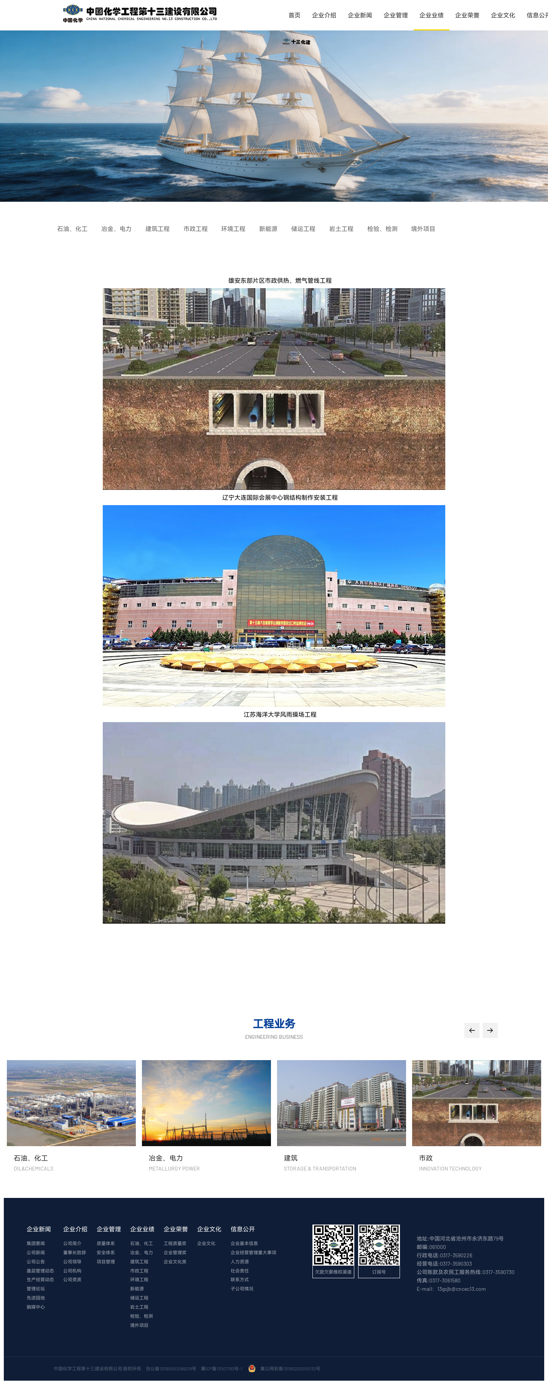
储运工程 (139, 1298)
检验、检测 (141, 1316)
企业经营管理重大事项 (253, 1252)
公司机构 (72, 1271)
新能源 (137, 1289)
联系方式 (240, 1280)
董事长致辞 (74, 1252)
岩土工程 (139, 1307)
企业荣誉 (467, 15)
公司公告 (36, 1262)
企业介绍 (324, 15)
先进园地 (36, 1298)
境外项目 (139, 1325)
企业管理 (396, 15)
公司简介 (72, 1243)
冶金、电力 (141, 1252)
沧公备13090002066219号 (171, 1368)
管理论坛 (36, 1289)
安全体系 (106, 1252)
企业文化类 (175, 1262)
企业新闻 (360, 15)
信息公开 (243, 1229)
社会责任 (240, 1271)
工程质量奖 (175, 1243)
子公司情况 (242, 1289)
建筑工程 (139, 1262)
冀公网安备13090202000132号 (291, 1368)
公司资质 (72, 1280)
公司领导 (72, 1262)
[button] (472, 1030)
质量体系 (106, 1243)
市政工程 (139, 1271)
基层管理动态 (40, 1271)
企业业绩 (431, 15)
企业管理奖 (175, 1252)
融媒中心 (36, 1307)
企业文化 (503, 15)
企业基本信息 (244, 1243)
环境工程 (139, 1280)
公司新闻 (36, 1252)
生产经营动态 (40, 1280)
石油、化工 (141, 1243)
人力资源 (240, 1262)
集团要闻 (36, 1243)
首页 (294, 15)
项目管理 (106, 1262)
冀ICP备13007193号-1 (222, 1368)
